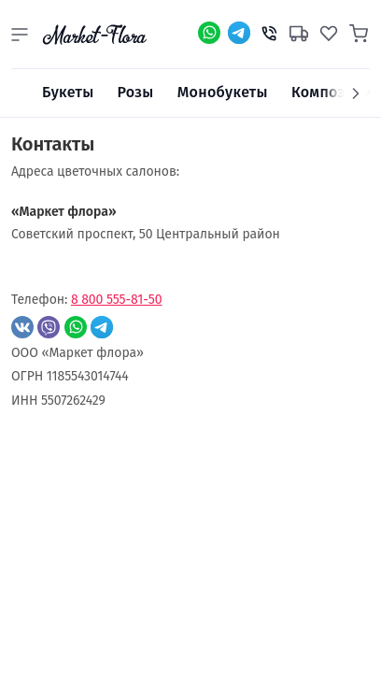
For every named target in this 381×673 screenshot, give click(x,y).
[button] (19, 34)
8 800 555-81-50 (116, 300)
